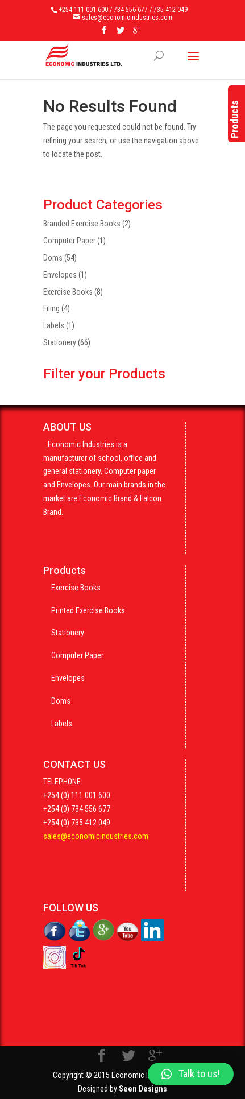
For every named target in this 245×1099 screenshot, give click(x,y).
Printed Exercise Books (88, 610)
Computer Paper (69, 240)
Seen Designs (143, 1088)
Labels (53, 325)
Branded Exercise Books (82, 223)
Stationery (59, 342)
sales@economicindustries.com (95, 836)
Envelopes (60, 274)
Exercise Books (68, 291)
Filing (51, 308)
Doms (53, 257)
